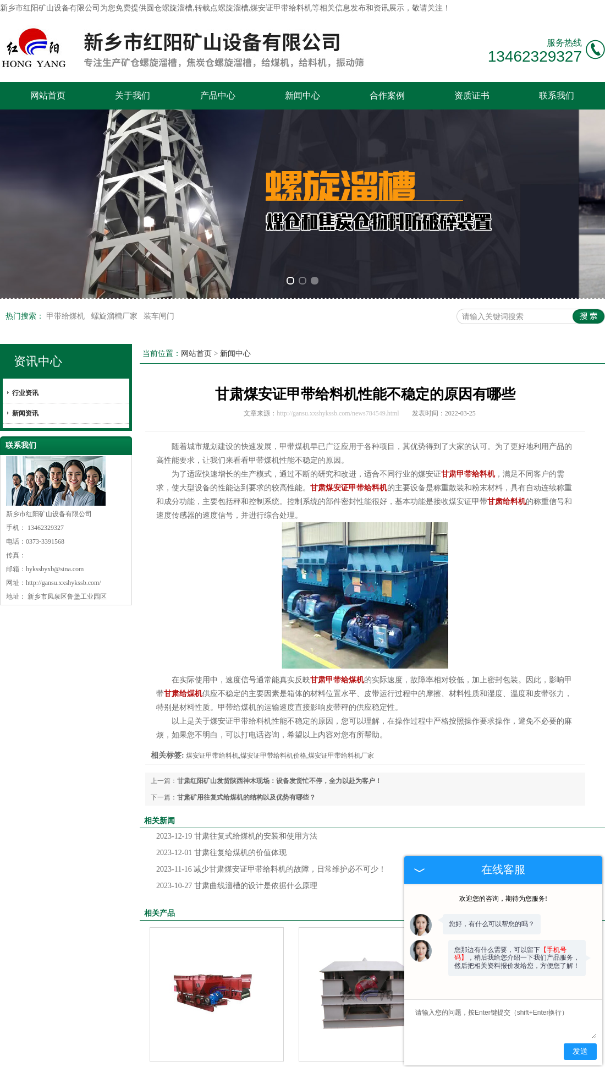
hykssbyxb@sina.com (55, 445)
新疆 (319, 1053)
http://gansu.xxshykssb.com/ (63, 459)
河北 (353, 1053)
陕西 (284, 1053)
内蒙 (336, 1053)
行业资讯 (25, 269)
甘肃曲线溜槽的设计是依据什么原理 (236, 762)
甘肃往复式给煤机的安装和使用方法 (236, 712)
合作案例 (387, 95)
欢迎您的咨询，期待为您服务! (503, 898)
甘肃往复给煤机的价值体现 (221, 729)
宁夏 (370, 1053)
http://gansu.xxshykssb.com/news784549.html (338, 289)
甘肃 (301, 1053)
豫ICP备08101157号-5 (216, 1044)
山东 (388, 1053)
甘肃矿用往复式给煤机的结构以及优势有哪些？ (246, 673)
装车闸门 (159, 192)
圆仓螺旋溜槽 (169, 8)
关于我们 (132, 95)
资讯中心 (38, 237)
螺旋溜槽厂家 (115, 192)
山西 (266, 1053)
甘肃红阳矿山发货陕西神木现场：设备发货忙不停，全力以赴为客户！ (279, 657)
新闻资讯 (25, 289)
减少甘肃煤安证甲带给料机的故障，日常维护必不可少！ (271, 745)
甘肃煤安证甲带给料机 (216, 948)
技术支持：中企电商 (288, 1044)
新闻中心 (302, 95)
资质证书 (472, 95)
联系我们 (556, 95)
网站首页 (47, 95)
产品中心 (217, 95)
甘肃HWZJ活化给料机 (365, 948)
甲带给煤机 (66, 192)
